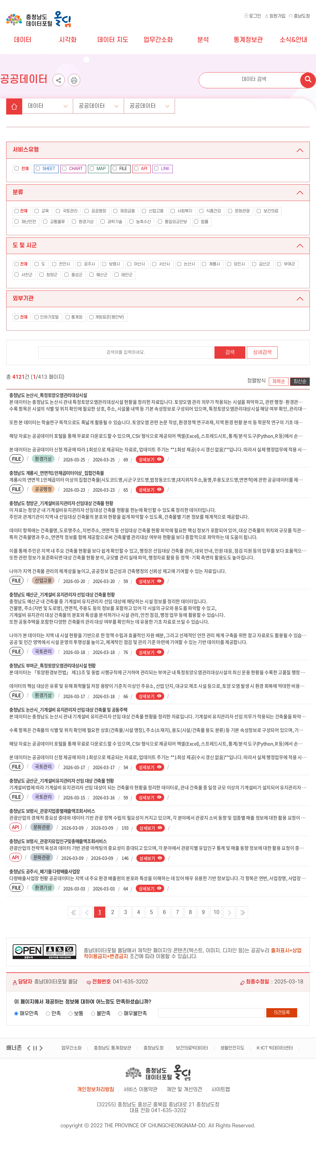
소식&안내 (293, 40)
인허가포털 (47, 317)
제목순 (278, 381)
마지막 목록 (242, 915)
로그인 (255, 16)
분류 (18, 192)
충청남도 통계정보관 (112, 1050)
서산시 (161, 264)
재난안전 (25, 221)
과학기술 (111, 221)
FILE (120, 168)
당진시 (236, 264)
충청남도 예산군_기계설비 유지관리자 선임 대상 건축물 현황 (66, 595)
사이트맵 (220, 1094)
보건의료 (267, 211)
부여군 (286, 264)
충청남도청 (153, 1050)
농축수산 (140, 221)
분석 (203, 40)
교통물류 (54, 221)
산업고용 (153, 211)
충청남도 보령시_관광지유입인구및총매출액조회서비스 (61, 843)
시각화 (68, 40)
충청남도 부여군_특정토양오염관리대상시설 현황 (55, 666)
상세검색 (262, 352)
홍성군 (73, 275)
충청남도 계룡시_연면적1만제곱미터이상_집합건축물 (60, 473)
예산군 (98, 275)
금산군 (261, 264)
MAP (98, 168)
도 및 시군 (25, 245)
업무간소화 (158, 40)
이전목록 (87, 915)
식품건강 (210, 211)
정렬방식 (256, 381)
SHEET (45, 168)
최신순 (299, 381)
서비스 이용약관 (140, 1094)
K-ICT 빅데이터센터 (275, 1050)
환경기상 (83, 221)
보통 (78, 1016)
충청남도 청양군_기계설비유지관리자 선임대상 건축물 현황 (65, 503)
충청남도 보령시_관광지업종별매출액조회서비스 (55, 812)
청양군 (48, 275)
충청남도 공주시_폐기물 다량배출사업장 (47, 873)
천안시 (61, 264)
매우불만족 (135, 1016)
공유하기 (59, 83)
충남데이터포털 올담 (158, 1076)
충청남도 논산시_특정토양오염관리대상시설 (51, 395)
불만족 (103, 1016)
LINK (161, 168)
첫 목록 (74, 915)
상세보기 (147, 459)
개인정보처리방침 (95, 1094)
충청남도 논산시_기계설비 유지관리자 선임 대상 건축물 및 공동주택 (72, 710)
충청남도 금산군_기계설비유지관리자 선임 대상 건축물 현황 (65, 782)
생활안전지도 (232, 1050)
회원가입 (277, 16)
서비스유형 (26, 150)
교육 (42, 211)
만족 (56, 1016)
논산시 (186, 264)
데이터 (22, 40)
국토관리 (66, 211)
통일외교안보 (172, 221)
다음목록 (229, 915)
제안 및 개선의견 (184, 1094)
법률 (201, 221)
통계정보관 (248, 40)
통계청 (74, 317)
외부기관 (23, 298)
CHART (72, 168)
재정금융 (124, 211)
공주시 (86, 264)
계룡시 (211, 264)
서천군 (23, 275)
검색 (230, 352)
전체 (21, 211)
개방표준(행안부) (106, 317)
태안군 (123, 275)
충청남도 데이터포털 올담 (39, 15)
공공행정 (95, 211)
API (140, 168)
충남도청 (302, 16)
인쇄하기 (74, 83)
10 (216, 915)
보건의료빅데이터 (192, 1050)
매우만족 (29, 1016)
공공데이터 (100, 104)
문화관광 (239, 211)
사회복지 (181, 211)
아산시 (136, 264)
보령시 (111, 264)
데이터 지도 (112, 40)
